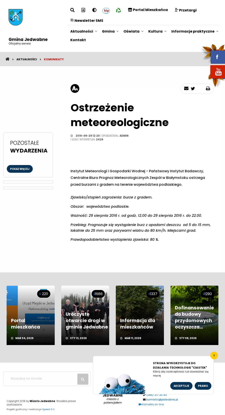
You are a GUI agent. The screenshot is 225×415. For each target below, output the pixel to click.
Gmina (108, 31)
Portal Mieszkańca (148, 9)
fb (212, 54)
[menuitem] (82, 31)
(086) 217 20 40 (156, 395)
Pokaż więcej (19, 169)
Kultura (155, 31)
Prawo (203, 386)
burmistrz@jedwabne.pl (162, 399)
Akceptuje (181, 386)
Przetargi (186, 10)
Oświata (131, 31)
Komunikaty (54, 59)
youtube (212, 79)
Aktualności (81, 31)
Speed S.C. (48, 409)
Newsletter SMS (86, 20)
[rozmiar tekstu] (75, 88)
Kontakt (78, 39)
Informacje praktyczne (192, 31)
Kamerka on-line (151, 404)
